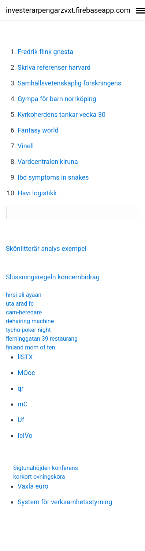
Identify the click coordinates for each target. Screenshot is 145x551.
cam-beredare (24, 312)
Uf (21, 420)
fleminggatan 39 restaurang (42, 338)
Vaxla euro (33, 486)
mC (23, 404)
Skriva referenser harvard (54, 67)
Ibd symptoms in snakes (53, 177)
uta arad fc (20, 303)
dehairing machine (30, 321)
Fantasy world (38, 130)
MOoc (26, 372)
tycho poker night (28, 329)
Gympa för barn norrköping (57, 99)
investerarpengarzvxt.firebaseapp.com (68, 10)
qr (20, 388)
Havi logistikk (37, 193)
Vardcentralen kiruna (48, 161)
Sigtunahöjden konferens (45, 467)
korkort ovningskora (39, 476)
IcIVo (25, 435)
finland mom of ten (30, 347)
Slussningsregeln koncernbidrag (53, 277)
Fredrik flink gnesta (45, 52)
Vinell (26, 146)
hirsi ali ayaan (23, 294)
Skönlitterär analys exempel (46, 248)
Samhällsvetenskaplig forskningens (69, 83)
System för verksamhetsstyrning (65, 502)
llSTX (25, 357)
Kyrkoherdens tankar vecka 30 (61, 114)
